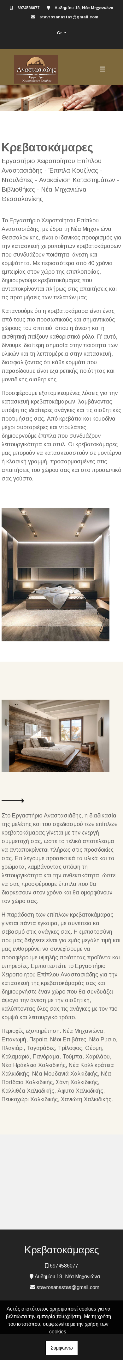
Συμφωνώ (61, 1347)
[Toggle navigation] (102, 69)
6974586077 (28, 7)
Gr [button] (60, 32)
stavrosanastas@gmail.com (68, 17)
